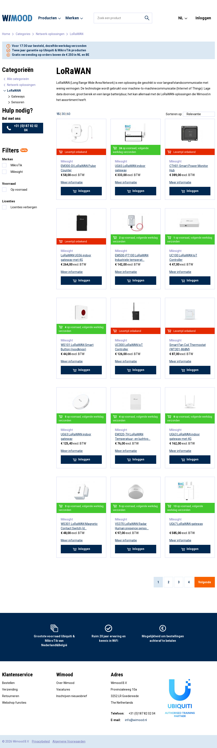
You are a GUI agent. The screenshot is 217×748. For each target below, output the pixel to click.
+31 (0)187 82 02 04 (19, 11)
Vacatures (104, 4)
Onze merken (44, 4)
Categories (23, 34)
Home (6, 4)
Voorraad (9, 183)
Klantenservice (17, 675)
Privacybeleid (41, 741)
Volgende (204, 582)
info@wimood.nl (136, 720)
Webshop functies (14, 702)
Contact (136, 4)
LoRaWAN (76, 34)
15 (58, 114)
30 (63, 114)
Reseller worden (67, 4)
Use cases (121, 4)
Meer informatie (72, 182)
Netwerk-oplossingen (50, 34)
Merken (7, 159)
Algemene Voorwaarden (68, 741)
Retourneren (10, 696)
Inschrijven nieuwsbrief (71, 696)
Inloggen (203, 18)
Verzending (10, 689)
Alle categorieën (16, 79)
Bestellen (8, 683)
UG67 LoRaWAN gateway (186, 524)
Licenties (8, 201)
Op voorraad (19, 189)
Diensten (87, 4)
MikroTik (16, 165)
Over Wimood (22, 4)
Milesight (17, 171)
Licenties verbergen (24, 207)
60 (68, 114)
